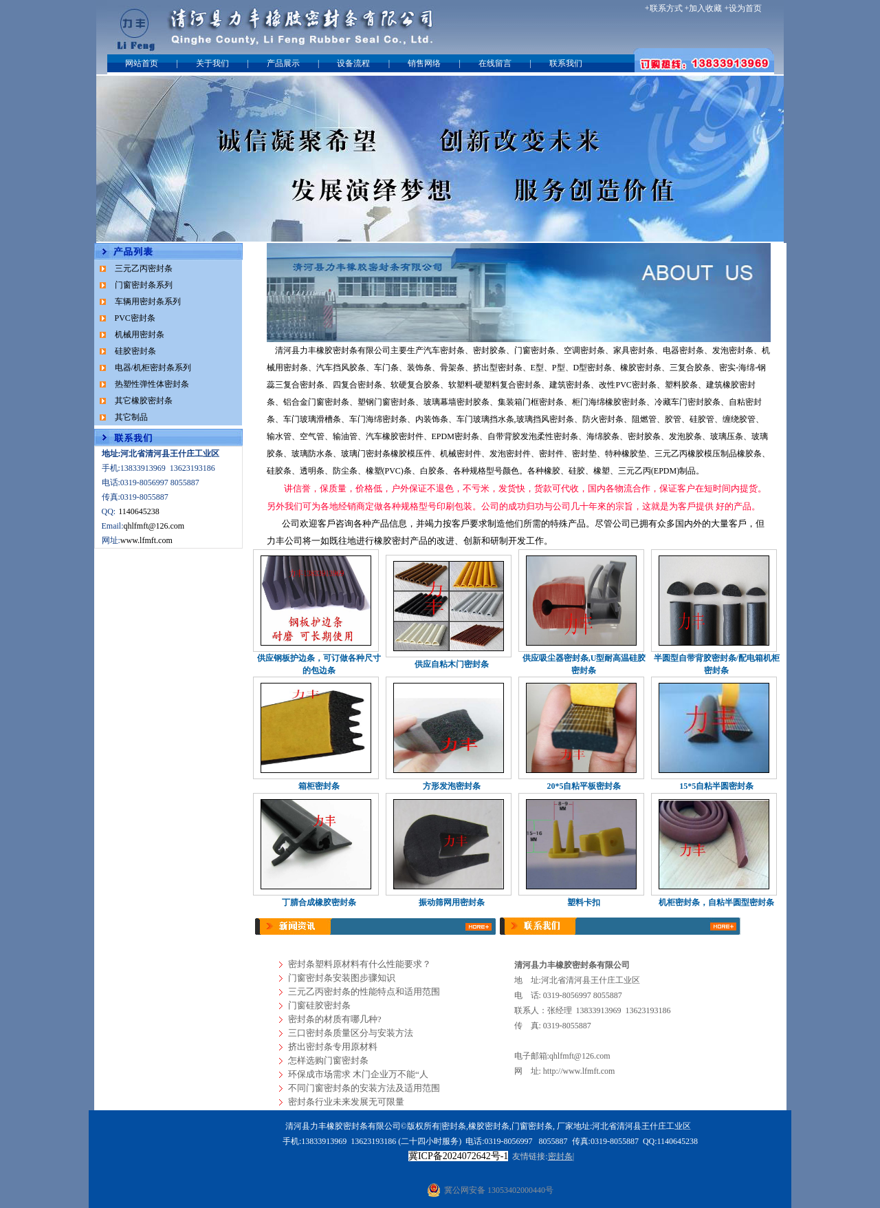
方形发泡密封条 (452, 786)
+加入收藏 (704, 8)
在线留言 (495, 63)
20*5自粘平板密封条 (584, 786)
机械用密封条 (139, 334)
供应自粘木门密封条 (452, 664)
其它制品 (131, 417)
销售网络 (424, 63)
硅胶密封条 (135, 351)
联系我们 (565, 63)
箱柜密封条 (319, 786)
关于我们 (212, 63)
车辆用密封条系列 (148, 301)
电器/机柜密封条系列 (153, 367)
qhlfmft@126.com (154, 526)
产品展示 (283, 63)
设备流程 (353, 63)
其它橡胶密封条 (144, 400)
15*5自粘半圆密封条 (716, 786)
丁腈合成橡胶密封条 (319, 902)
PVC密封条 (135, 318)
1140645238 (139, 511)
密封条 (452, 350)
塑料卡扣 (583, 902)
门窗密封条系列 (144, 285)
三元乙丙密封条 (144, 268)
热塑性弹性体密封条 (152, 384)
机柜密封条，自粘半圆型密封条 (716, 902)
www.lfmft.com (146, 540)
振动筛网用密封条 (452, 902)
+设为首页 (743, 8)
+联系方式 (664, 8)
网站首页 (141, 63)
